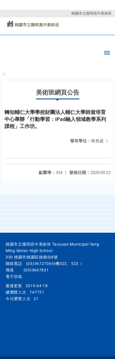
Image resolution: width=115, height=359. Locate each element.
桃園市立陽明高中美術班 (91, 13)
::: (4, 74)
